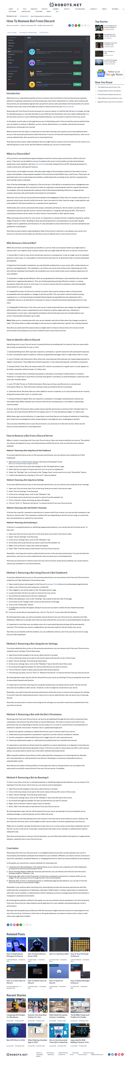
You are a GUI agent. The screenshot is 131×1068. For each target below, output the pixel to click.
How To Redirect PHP (109, 52)
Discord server (68, 107)
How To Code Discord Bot (59, 954)
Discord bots (41, 164)
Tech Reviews (80, 9)
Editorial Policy (63, 1053)
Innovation (26, 11)
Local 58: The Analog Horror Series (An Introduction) (110, 61)
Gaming (55, 9)
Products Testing (88, 1053)
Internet (115, 9)
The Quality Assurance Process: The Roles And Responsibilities (109, 87)
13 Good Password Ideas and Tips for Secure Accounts (109, 94)
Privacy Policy (82, 1054)
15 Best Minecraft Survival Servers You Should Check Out (110, 98)
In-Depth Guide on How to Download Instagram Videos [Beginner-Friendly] (109, 91)
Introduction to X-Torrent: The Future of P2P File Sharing (110, 35)
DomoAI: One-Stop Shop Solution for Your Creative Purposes (37, 1017)
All (57, 11)
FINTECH (44, 9)
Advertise (51, 1054)
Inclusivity (75, 1053)
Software (12, 11)
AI (17, 9)
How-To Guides (12, 32)
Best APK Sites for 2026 (16, 1040)
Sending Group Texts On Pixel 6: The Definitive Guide (110, 44)
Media (104, 9)
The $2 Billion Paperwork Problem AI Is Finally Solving (80, 1017)
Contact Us (61, 1054)
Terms (72, 1054)
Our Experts (50, 1053)
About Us (39, 1053)
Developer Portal (51, 584)
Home (11, 9)
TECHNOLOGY (44, 32)
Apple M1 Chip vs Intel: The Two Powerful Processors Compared (110, 102)
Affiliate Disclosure (97, 1054)
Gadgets (93, 9)
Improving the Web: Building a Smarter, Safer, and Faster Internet (80, 1042)
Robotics (34, 9)
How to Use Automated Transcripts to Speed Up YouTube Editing (58, 1042)
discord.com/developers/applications (23, 463)
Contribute (39, 1054)
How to (67, 9)
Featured (39, 11)
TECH (24, 9)
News (49, 11)
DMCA (38, 1056)
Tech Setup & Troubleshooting (28, 32)
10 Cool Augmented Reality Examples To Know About (110, 26)
